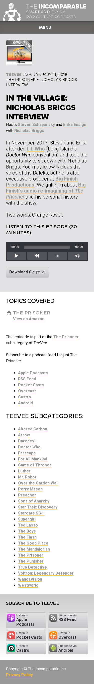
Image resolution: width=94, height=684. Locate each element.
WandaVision (30, 579)
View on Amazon (28, 318)
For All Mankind (32, 459)
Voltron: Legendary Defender (46, 573)
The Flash (27, 537)
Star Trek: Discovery (37, 507)
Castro (24, 397)
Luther (24, 471)
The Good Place (33, 543)
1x (57, 256)
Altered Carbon (32, 429)
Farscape (27, 453)
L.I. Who (36, 149)
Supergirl (27, 519)
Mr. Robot (27, 477)
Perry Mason (30, 489)
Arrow (24, 435)
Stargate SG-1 (31, 513)
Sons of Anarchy (33, 501)
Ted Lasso (28, 525)
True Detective (32, 567)
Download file (27, 272)
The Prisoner (66, 336)
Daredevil (27, 441)
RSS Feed (27, 379)
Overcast (27, 391)
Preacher (27, 495)
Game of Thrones (35, 465)
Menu (45, 27)
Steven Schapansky (36, 124)
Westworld (28, 585)
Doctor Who (29, 447)
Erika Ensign (74, 124)
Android (25, 403)
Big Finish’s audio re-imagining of (46, 191)
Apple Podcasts (33, 373)
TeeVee (14, 74)
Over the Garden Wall (38, 483)
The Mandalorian (34, 549)
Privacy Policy (19, 674)
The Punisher (31, 561)
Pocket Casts (31, 385)
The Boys (27, 531)
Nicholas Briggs (29, 130)
